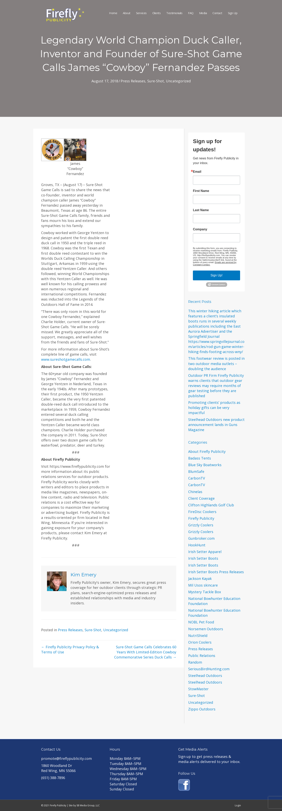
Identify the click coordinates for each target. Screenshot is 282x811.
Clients (156, 13)
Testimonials (174, 13)
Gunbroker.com (201, 538)
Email (197, 171)
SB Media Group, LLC (88, 805)
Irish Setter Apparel (204, 551)
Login (238, 805)
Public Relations (201, 655)
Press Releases (133, 81)
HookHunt (196, 545)
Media (203, 13)
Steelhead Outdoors (205, 675)
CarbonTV (196, 478)
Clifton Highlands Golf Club (211, 505)
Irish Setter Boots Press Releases (216, 571)
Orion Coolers (200, 642)
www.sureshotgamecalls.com (65, 359)
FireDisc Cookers (202, 511)
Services (141, 13)
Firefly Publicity (201, 518)
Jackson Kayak (200, 578)
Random (195, 662)
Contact (217, 13)
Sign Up (233, 13)
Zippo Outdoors (201, 709)
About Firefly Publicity (207, 451)
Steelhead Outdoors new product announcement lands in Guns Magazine (216, 424)
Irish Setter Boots (203, 558)
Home (113, 13)
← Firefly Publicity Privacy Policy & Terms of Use (70, 649)
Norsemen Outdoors (205, 629)
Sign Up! (216, 275)
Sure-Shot (155, 81)
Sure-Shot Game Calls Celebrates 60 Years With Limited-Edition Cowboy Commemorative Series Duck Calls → (145, 652)
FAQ (190, 13)
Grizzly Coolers (200, 525)
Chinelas (195, 491)
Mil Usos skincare (203, 585)
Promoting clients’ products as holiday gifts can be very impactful (214, 407)
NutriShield (197, 635)
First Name (201, 191)
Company (200, 229)
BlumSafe (196, 471)
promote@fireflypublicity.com (66, 758)
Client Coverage (201, 498)
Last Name (201, 210)
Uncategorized (178, 81)
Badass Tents (199, 458)
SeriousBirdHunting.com (209, 669)
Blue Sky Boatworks (204, 464)
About (126, 13)
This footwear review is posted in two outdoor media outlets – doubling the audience (216, 363)
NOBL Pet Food (201, 622)
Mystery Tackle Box (204, 591)
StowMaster (198, 689)
